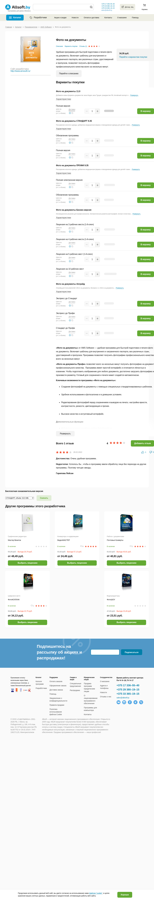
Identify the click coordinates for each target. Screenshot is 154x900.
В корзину (146, 111)
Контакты (108, 18)
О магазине (122, 18)
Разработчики (38, 17)
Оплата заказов (56, 681)
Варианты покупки (71, 46)
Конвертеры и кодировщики (68, 536)
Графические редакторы (17, 536)
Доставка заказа (56, 690)
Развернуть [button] (134, 95)
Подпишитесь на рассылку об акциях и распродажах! (59, 652)
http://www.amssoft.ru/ (20, 71)
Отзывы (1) (83, 46)
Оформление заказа (58, 686)
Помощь (135, 18)
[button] (72, 113)
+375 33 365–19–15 (128, 693)
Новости (75, 18)
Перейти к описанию (68, 73)
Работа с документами (115, 536)
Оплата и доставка (91, 18)
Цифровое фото (14, 596)
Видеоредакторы (113, 596)
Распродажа (75, 690)
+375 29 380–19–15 (128, 689)
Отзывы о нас (105, 697)
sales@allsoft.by (106, 10)
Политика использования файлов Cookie (56, 711)
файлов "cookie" (95, 893)
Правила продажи (57, 705)
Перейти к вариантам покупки (133, 57)
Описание (59, 46)
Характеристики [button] (63, 99)
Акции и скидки (60, 18)
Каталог (17, 17)
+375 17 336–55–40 (128, 685)
